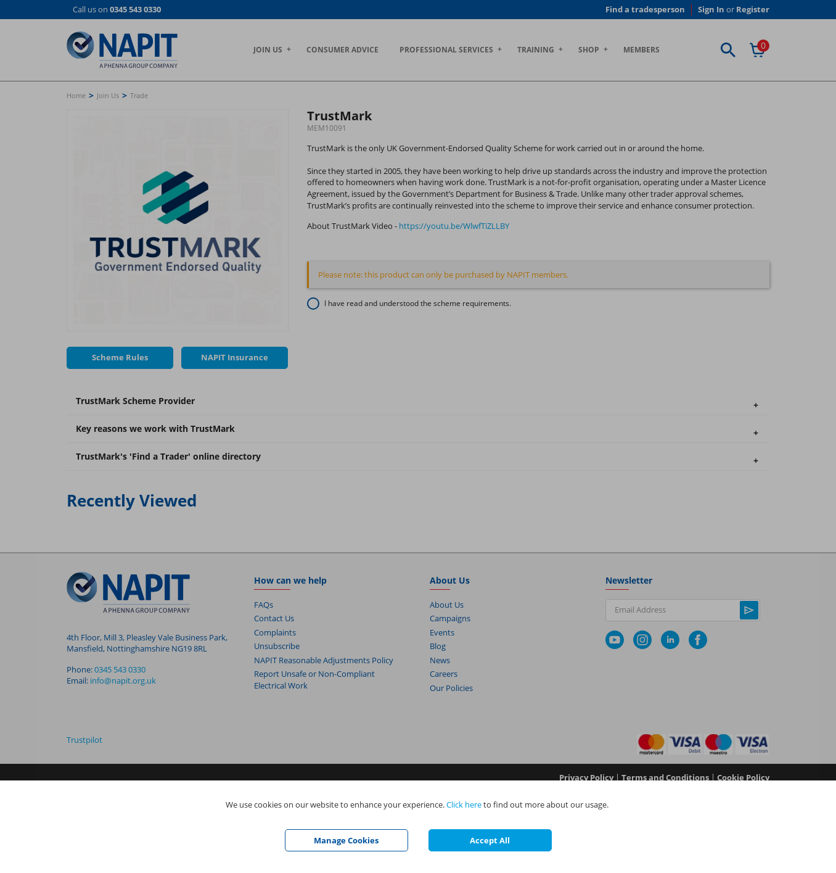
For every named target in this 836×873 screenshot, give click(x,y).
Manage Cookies (346, 840)
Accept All (490, 840)
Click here (464, 804)
